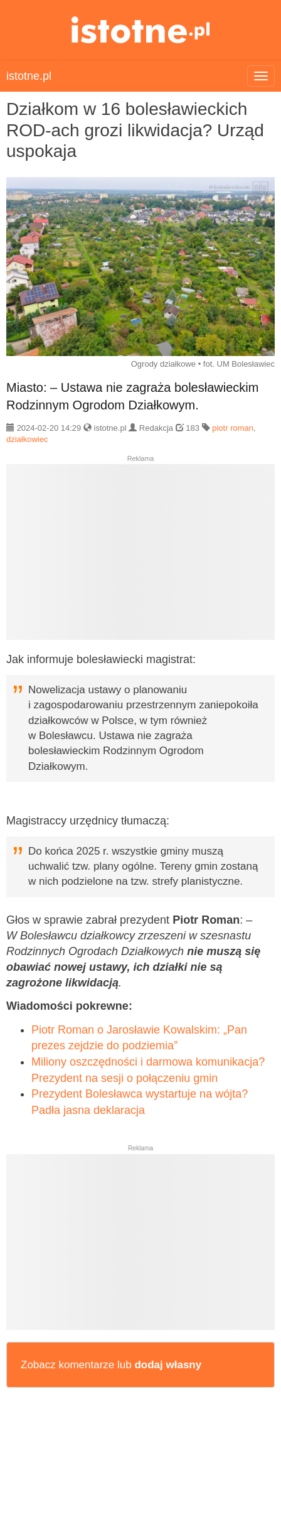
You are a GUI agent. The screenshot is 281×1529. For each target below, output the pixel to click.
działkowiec (27, 439)
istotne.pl (140, 30)
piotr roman (232, 428)
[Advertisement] (140, 557)
